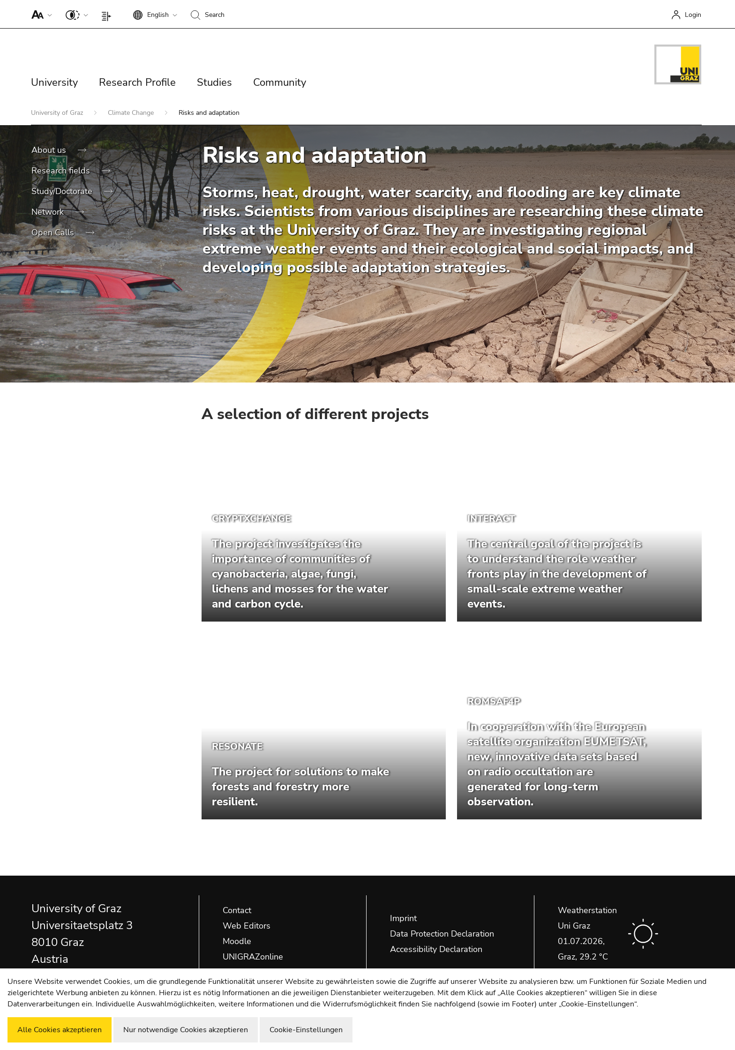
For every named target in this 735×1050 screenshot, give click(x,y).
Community (279, 82)
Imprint (403, 918)
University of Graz (58, 112)
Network (48, 212)
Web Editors (246, 925)
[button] (39, 14)
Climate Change (132, 112)
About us (49, 150)
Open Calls (53, 232)
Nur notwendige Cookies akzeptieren (185, 1030)
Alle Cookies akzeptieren (59, 1030)
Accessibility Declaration (436, 949)
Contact (237, 910)
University (54, 82)
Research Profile (137, 82)
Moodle (237, 941)
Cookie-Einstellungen (306, 1030)
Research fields (61, 170)
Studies (214, 82)
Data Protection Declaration (442, 933)
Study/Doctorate (63, 191)
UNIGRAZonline (253, 956)
